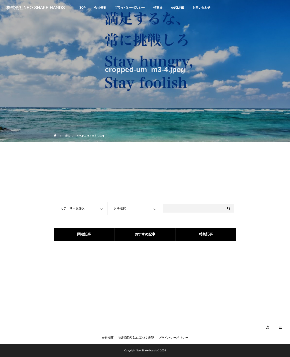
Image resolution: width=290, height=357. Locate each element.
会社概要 (100, 7)
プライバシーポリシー (130, 7)
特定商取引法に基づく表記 (136, 337)
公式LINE (177, 7)
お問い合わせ (201, 7)
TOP (83, 7)
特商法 (157, 7)
